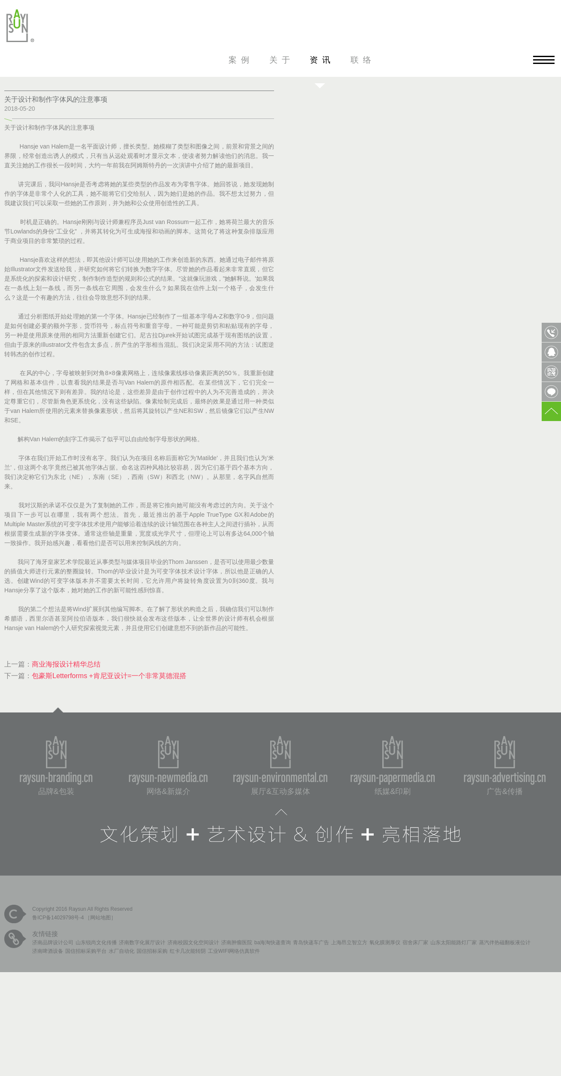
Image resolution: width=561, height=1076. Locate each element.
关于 (281, 59)
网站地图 (100, 918)
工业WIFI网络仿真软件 (234, 951)
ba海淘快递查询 (272, 943)
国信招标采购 (152, 951)
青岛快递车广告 (311, 943)
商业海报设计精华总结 (66, 664)
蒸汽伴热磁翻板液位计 (505, 943)
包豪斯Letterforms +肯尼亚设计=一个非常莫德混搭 (109, 675)
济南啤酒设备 (47, 951)
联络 (363, 59)
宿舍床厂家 (415, 943)
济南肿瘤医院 (236, 943)
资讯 (322, 59)
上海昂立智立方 (349, 943)
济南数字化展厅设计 (142, 943)
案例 (241, 59)
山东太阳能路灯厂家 (453, 943)
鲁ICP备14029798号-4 (58, 918)
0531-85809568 (551, 332)
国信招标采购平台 (86, 951)
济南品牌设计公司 (52, 943)
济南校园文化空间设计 (193, 943)
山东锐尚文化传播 (96, 943)
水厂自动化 (121, 951)
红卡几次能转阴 (188, 951)
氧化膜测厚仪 (384, 943)
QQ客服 (551, 352)
